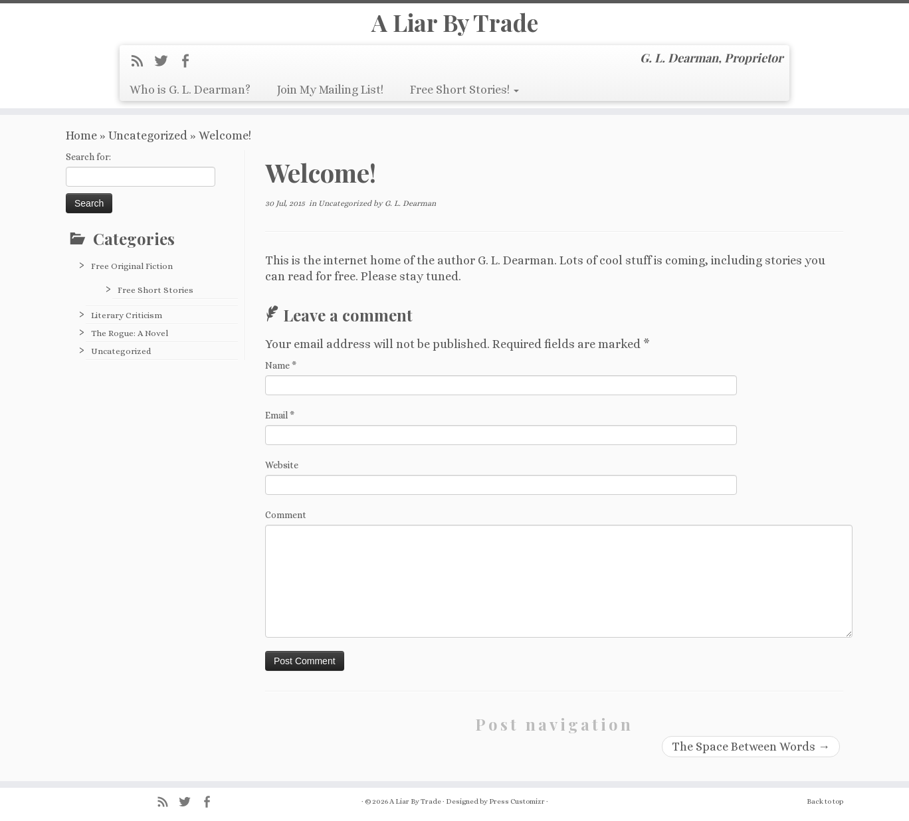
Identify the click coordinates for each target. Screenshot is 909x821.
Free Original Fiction (132, 277)
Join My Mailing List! (330, 96)
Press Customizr (517, 801)
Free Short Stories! (464, 96)
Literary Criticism (126, 326)
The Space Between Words (751, 757)
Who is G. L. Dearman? (190, 96)
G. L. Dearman (410, 214)
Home (81, 146)
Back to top (825, 801)
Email (279, 425)
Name (280, 376)
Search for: (88, 167)
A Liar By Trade (454, 26)
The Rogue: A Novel (129, 344)
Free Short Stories (155, 301)
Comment (285, 525)
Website (281, 475)
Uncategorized (147, 146)
